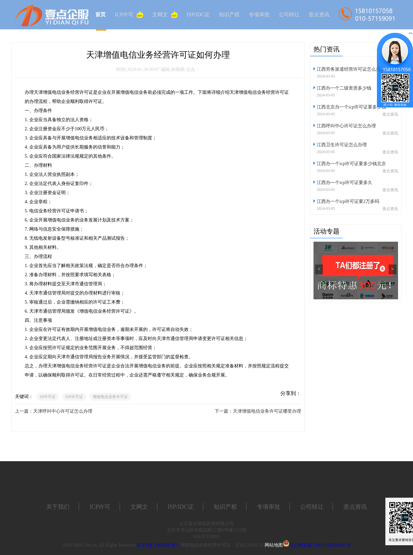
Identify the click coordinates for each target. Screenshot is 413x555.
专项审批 (259, 14)
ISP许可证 (74, 396)
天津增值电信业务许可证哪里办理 (267, 411)
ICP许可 (129, 14)
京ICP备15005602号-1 (158, 545)
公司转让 (289, 14)
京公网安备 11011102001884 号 (319, 545)
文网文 (165, 14)
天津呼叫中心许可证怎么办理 (62, 411)
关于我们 (58, 507)
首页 (100, 14)
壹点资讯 (319, 14)
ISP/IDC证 (198, 14)
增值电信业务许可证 (110, 396)
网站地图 (274, 545)
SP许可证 (48, 396)
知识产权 (229, 14)
